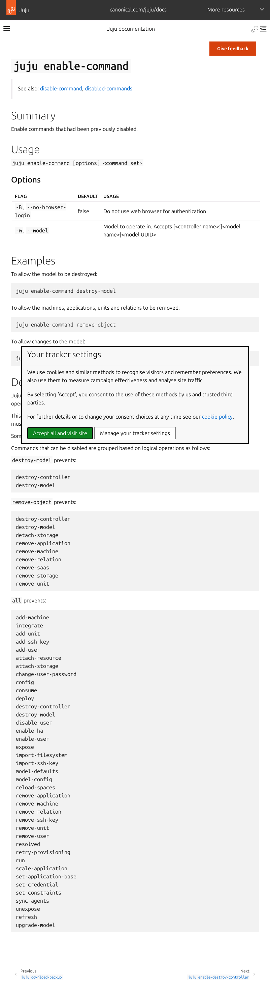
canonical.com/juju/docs (138, 9)
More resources (226, 9)
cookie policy (217, 417)
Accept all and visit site (60, 433)
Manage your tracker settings (135, 433)
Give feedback (232, 48)
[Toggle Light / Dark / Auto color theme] (255, 29)
